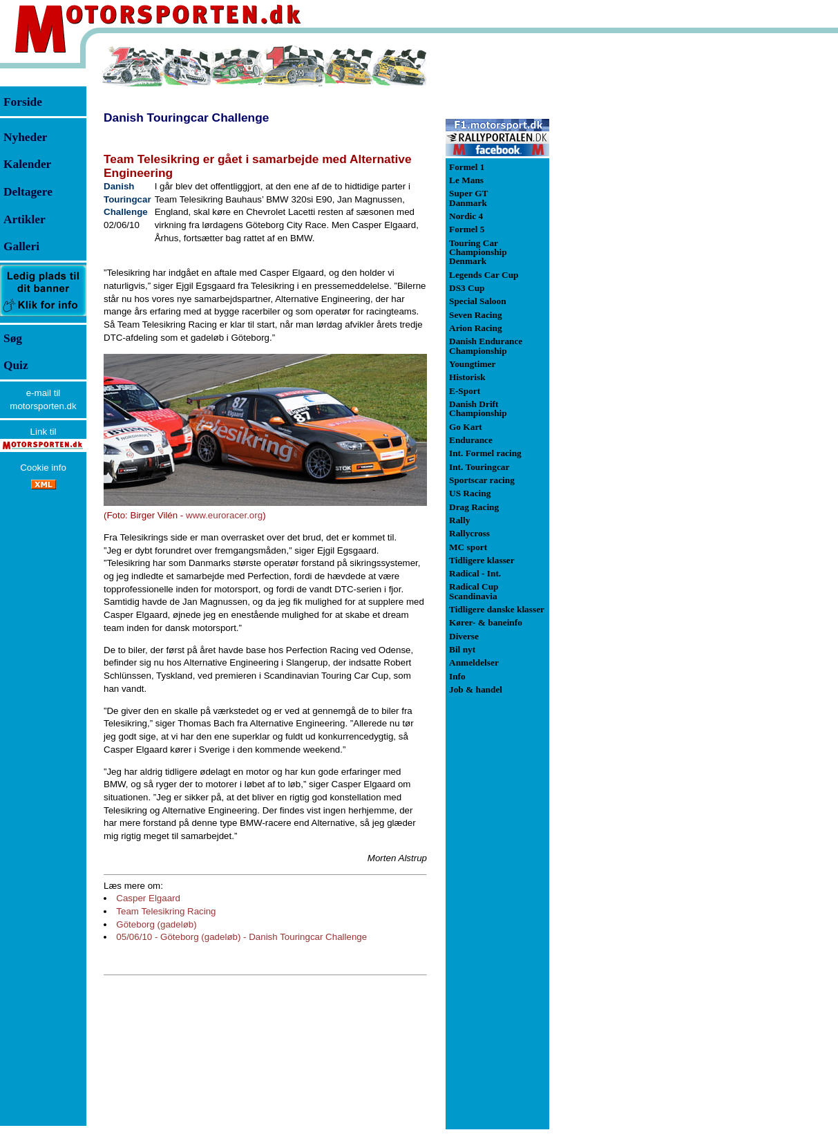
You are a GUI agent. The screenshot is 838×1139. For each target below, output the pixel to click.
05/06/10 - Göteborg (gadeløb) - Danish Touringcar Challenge (241, 937)
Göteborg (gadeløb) (156, 924)
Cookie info (43, 467)
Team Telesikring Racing (166, 911)
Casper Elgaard (148, 898)
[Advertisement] (621, 251)
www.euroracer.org (224, 515)
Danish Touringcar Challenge (186, 117)
